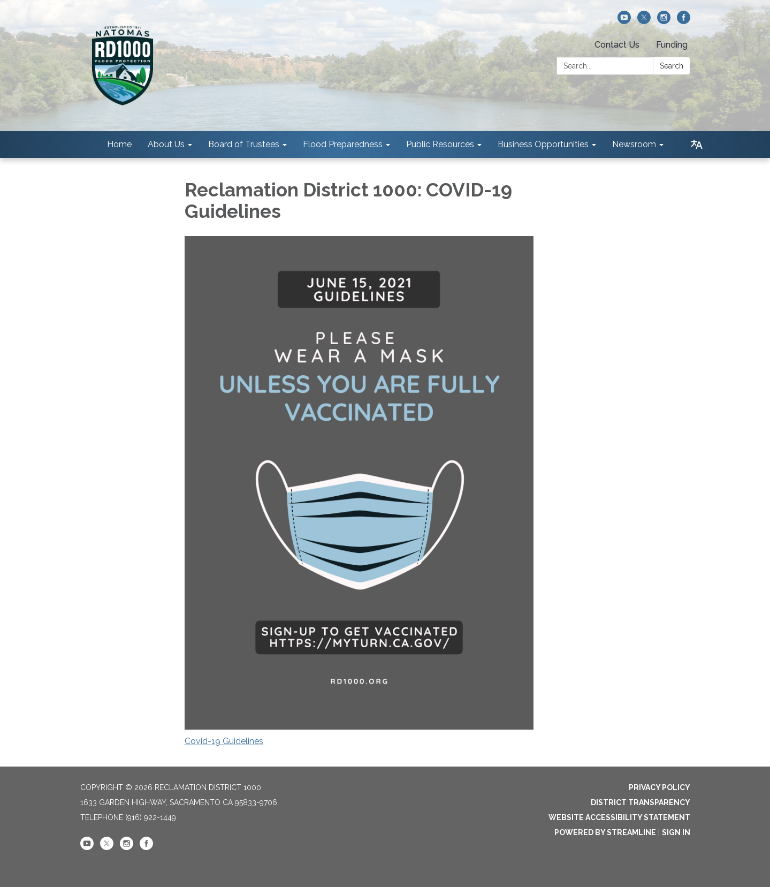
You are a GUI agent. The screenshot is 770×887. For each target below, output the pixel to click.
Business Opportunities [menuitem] (543, 144)
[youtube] (624, 21)
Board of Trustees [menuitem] (243, 144)
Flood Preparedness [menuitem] (343, 144)
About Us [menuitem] (166, 144)
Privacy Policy (659, 787)
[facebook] (683, 21)
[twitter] (644, 21)
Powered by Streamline (605, 832)
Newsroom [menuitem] (634, 144)
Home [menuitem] (119, 144)
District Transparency (640, 802)
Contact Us (616, 45)
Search (671, 66)
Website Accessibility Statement (619, 817)
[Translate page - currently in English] (696, 144)
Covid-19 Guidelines (224, 741)
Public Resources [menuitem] (440, 144)
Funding (672, 45)
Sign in (676, 832)
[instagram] (663, 21)
